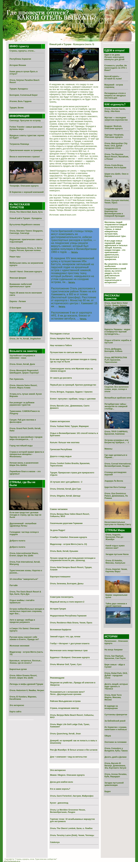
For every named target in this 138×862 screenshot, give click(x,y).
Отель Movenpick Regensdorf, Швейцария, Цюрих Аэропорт (24, 371)
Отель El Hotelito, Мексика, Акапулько (115, 561)
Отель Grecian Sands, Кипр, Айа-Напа (115, 110)
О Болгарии (15, 308)
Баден (108, 791)
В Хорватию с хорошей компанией (27, 192)
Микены (109, 449)
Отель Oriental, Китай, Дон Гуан (65, 489)
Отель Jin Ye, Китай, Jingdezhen (25, 339)
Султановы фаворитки (116, 714)
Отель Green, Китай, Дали (22, 364)
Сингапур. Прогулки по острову (25, 120)
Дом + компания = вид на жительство (68, 757)
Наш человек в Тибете (61, 345)
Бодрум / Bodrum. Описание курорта (114, 127)
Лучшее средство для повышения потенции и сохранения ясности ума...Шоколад (72, 559)
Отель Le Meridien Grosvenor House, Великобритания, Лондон (67, 811)
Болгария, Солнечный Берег (24, 95)
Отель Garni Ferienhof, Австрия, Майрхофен (71, 796)
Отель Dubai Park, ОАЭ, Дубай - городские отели (116, 675)
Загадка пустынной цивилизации (114, 784)
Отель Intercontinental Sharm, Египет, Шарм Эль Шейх (24, 554)
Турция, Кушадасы (19, 89)
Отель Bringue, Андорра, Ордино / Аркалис (71, 392)
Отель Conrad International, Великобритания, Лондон (118, 465)
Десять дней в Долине (116, 757)
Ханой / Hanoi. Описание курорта (26, 271)
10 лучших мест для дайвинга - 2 (66, 482)
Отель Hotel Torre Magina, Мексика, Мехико (113, 697)
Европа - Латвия (18, 301)
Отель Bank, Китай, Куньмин (64, 551)
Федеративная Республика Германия (68, 616)
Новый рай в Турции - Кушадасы (26, 218)
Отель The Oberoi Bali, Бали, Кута (26, 212)
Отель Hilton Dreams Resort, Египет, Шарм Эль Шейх (23, 676)
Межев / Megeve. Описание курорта (67, 775)
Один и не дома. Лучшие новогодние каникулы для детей (114, 57)
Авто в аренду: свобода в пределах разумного (22, 621)
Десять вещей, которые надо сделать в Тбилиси (116, 686)
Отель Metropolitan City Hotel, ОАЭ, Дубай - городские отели (116, 145)
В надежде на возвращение (111, 707)
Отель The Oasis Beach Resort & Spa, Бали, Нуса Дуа (25, 593)
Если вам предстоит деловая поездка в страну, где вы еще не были (25, 514)
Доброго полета (17, 541)
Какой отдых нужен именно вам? (115, 547)
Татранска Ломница (19, 144)
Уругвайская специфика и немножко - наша (22, 356)
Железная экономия (19, 646)
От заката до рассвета (61, 378)
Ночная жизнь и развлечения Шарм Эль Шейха (24, 464)
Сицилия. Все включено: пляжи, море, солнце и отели (117, 389)
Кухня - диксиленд (59, 803)
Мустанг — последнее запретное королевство (116, 118)
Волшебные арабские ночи (118, 398)
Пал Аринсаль (17, 379)
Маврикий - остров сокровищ (113, 86)
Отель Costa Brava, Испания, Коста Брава (115, 166)
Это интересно (17, 705)
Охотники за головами (116, 742)
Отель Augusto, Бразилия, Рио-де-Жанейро (115, 537)
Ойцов (108, 736)
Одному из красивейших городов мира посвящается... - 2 (26, 438)
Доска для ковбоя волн (61, 782)
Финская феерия (18, 278)
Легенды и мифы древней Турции (26, 684)
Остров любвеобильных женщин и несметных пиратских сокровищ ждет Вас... (27, 611)
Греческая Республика (61, 449)
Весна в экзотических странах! (25, 157)
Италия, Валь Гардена (20, 101)
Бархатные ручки (18, 669)
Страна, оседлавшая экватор (64, 708)
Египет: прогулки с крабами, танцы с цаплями (72, 399)
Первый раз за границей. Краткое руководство (73, 385)
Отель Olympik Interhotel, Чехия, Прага (117, 201)
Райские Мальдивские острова (65, 701)
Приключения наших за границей (26, 150)
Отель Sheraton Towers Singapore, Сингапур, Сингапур (26, 232)
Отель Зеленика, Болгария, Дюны (66, 583)
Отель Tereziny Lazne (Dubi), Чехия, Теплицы (72, 835)
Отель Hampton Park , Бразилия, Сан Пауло (71, 338)
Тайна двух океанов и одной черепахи (116, 604)
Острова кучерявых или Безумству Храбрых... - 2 (117, 441)
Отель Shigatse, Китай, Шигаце (65, 496)
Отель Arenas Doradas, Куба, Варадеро (116, 775)
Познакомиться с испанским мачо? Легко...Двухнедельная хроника (67, 693)
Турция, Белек (17, 107)
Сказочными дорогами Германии (66, 523)
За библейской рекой (115, 721)
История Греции (58, 609)
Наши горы (15, 257)
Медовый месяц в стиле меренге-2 (67, 602)
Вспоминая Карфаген (60, 629)
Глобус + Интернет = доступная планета (69, 643)
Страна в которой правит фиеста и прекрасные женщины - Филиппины (27, 454)
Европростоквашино (60, 576)
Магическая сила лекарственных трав (69, 650)
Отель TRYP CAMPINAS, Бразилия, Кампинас (116, 432)
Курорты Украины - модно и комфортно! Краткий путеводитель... (117, 331)
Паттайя (14, 585)
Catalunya (54, 842)
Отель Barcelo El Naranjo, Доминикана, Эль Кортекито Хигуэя (115, 765)
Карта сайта (15, 711)
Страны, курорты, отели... (22, 51)
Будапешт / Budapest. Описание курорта (70, 657)
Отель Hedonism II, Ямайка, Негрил (27, 690)
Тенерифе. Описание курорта (24, 186)
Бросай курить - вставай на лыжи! (113, 77)
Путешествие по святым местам (66, 352)
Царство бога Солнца (115, 487)
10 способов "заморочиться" (24, 579)
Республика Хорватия (20, 59)
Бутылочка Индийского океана (25, 224)
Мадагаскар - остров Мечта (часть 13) (68, 544)
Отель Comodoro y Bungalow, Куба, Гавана (116, 749)
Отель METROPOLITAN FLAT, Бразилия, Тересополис (116, 359)
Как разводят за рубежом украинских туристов (22, 403)
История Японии (18, 65)
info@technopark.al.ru (12, 861)
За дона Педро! (57, 530)
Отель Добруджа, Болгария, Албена (113, 350)
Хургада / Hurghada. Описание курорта (114, 136)
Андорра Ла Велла (114, 481)
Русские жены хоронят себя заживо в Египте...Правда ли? (24, 638)
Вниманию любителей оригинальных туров (21, 285)
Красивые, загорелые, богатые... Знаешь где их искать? (26, 661)
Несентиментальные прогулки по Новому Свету (118, 523)
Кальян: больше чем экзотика (64, 442)
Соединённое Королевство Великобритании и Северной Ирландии (115, 212)
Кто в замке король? (60, 789)
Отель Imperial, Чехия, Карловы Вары (116, 570)
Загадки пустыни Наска (117, 554)
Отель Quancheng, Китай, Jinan (65, 733)
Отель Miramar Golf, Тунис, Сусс (66, 664)
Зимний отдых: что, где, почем (65, 636)
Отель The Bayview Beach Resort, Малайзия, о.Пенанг (117, 156)
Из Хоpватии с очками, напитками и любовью (116, 728)
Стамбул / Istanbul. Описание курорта (68, 537)
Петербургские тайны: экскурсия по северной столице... (116, 406)
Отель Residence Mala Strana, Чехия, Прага (71, 623)
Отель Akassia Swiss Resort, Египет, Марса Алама (23, 386)
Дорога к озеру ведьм (60, 456)
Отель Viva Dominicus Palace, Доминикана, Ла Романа (116, 495)
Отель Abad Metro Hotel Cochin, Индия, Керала (116, 304)
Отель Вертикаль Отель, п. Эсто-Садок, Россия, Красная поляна (26, 249)
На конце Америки (114, 650)
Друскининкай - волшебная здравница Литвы (23, 524)
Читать (74, 252)
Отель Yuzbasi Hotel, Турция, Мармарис (69, 426)
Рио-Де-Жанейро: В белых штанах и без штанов (73, 750)
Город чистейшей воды (21, 445)
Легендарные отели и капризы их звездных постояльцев (115, 95)
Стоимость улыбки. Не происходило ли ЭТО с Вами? (115, 67)
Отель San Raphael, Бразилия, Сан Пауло (115, 657)
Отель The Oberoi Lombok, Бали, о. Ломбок (71, 828)
